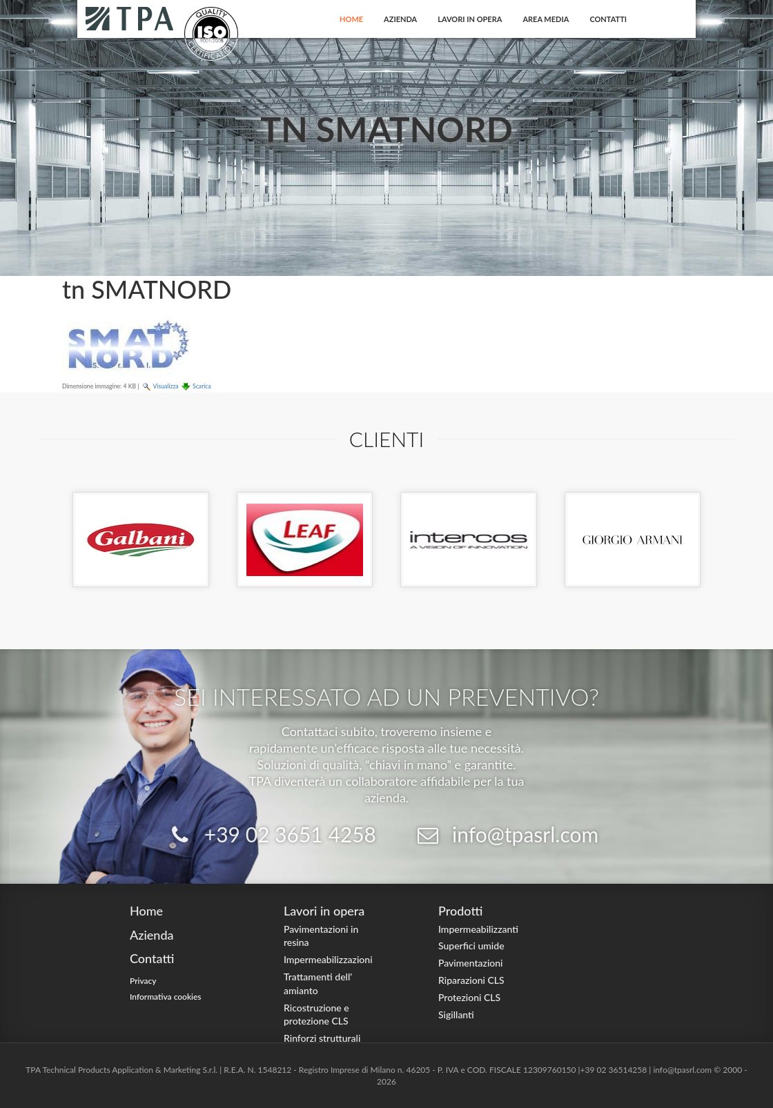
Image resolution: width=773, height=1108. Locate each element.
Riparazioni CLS (471, 980)
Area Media (545, 18)
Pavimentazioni (470, 963)
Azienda (400, 18)
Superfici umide (471, 945)
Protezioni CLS (469, 997)
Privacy (143, 981)
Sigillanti (456, 1014)
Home (351, 18)
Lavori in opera (470, 18)
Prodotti (460, 910)
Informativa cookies (166, 996)
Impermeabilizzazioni (328, 959)
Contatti (608, 18)
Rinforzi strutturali (322, 1038)
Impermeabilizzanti (478, 929)
